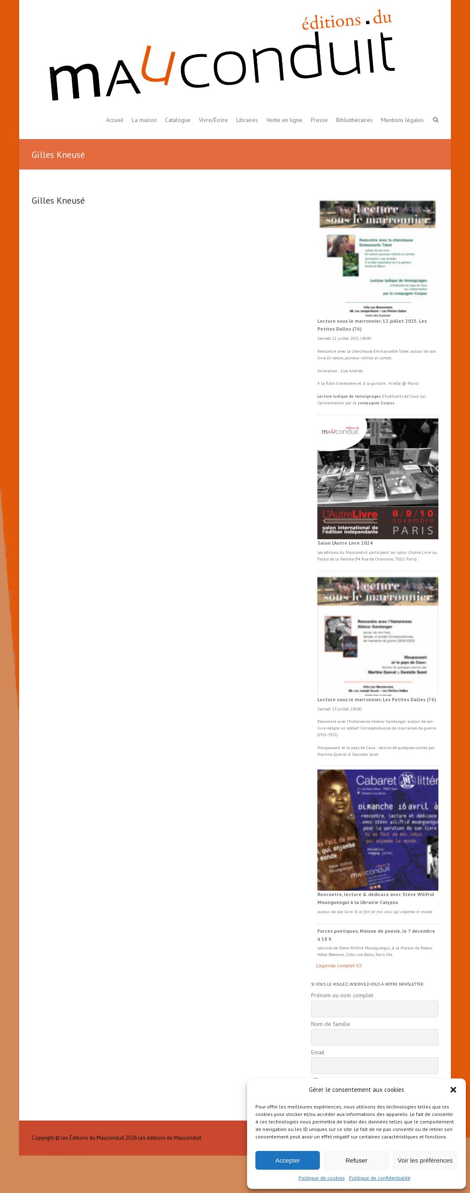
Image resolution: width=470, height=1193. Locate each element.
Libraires (247, 120)
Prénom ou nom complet (342, 995)
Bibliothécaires (354, 120)
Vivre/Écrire (213, 120)
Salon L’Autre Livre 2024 (345, 543)
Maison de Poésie (416, 948)
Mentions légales (402, 120)
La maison (144, 120)
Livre (426, 552)
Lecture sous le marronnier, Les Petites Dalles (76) (376, 699)
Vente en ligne (284, 120)
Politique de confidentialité (380, 1178)
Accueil (115, 120)
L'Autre (415, 552)
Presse (319, 120)
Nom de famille (330, 1024)
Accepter (287, 1160)
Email (317, 1052)
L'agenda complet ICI (338, 965)
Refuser (357, 1160)
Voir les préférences (425, 1160)
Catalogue (177, 120)
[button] (453, 1090)
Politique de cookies (322, 1178)
